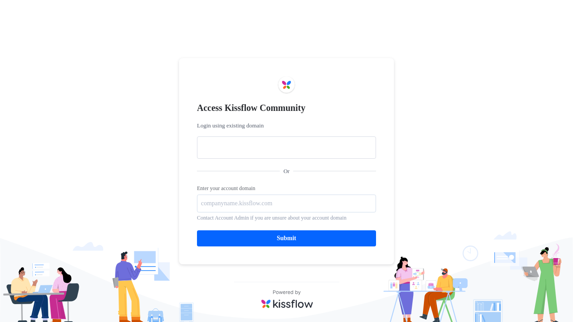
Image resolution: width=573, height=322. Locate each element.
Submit (286, 238)
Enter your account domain (226, 188)
